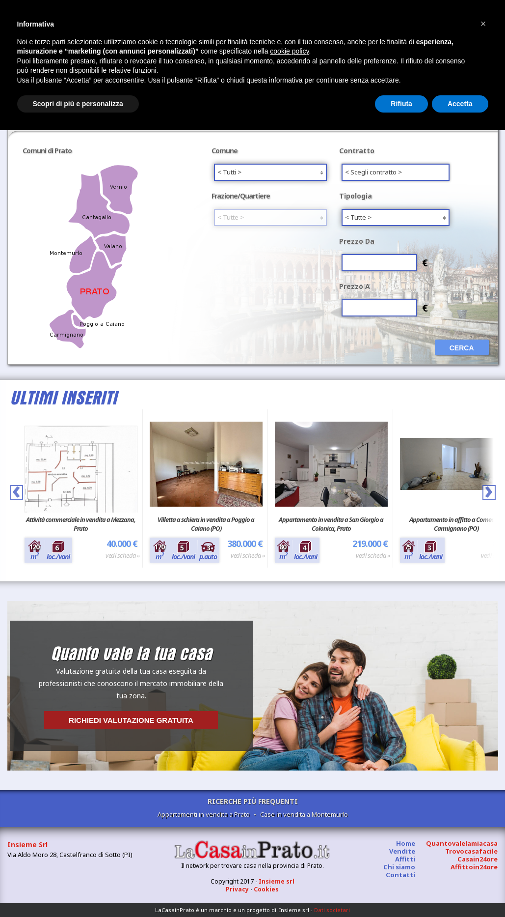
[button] (483, 23)
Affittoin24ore (474, 866)
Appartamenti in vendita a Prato (204, 814)
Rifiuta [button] (401, 104)
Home (405, 843)
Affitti (405, 859)
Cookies (266, 889)
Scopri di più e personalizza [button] (78, 104)
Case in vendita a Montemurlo (304, 814)
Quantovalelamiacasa (462, 843)
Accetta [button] (460, 104)
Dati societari (332, 910)
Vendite (402, 851)
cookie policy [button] (289, 51)
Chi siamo (399, 866)
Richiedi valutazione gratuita (131, 720)
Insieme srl (276, 881)
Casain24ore (477, 859)
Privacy (237, 889)
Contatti (400, 874)
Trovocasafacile (471, 851)
